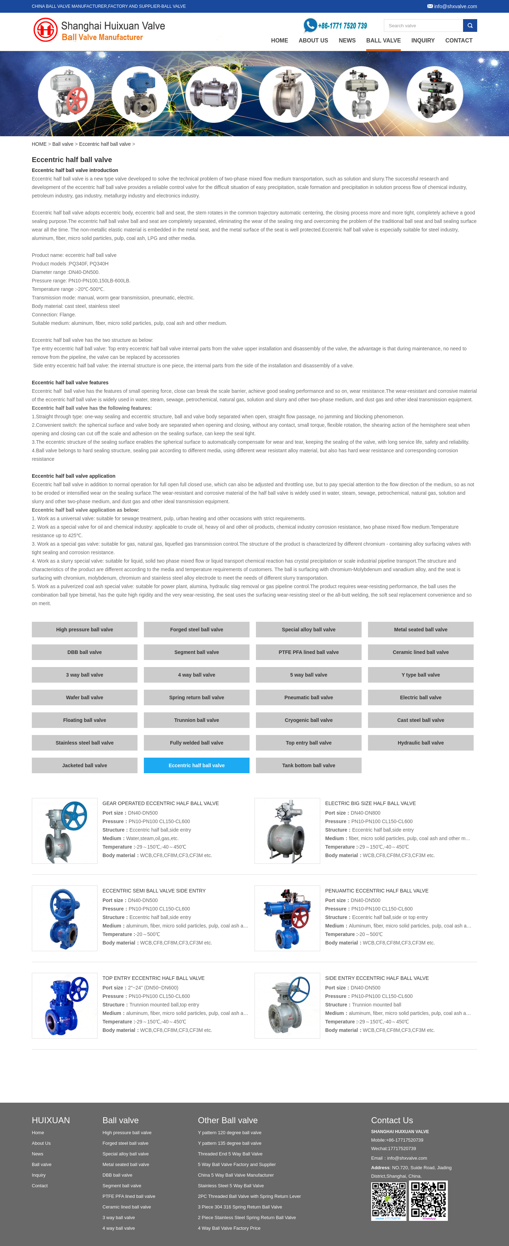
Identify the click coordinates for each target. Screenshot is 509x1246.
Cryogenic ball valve (309, 720)
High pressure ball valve (84, 629)
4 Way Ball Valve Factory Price (229, 1228)
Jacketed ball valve (84, 765)
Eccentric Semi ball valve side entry (154, 891)
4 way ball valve (196, 675)
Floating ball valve (84, 720)
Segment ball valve (196, 652)
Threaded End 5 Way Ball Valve (230, 1153)
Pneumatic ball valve (309, 697)
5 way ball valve (308, 675)
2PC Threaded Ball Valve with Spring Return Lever (249, 1196)
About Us (313, 41)
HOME (39, 144)
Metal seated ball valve (420, 629)
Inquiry (423, 41)
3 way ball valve (84, 675)
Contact (459, 41)
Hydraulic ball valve (421, 743)
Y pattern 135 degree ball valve (230, 1143)
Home (38, 1132)
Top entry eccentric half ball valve (154, 978)
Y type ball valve (421, 675)
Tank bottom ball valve (308, 765)
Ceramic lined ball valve (421, 652)
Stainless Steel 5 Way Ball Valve (231, 1185)
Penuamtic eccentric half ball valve (376, 891)
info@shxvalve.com (407, 1158)
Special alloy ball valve (309, 629)
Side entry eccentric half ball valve (377, 978)
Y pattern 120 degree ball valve (230, 1132)
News (347, 41)
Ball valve (383, 41)
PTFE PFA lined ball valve (309, 652)
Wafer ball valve (84, 697)
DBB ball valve (85, 652)
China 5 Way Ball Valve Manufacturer (236, 1175)
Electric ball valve (421, 697)
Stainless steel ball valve (84, 743)
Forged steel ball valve (196, 629)
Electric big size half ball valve (370, 803)
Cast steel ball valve (420, 720)
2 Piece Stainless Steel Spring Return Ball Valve (247, 1217)
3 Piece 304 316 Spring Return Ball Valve (240, 1207)
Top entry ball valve (309, 743)
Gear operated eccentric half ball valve (161, 803)
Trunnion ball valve (196, 720)
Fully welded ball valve (196, 743)
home (279, 41)
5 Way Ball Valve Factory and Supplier (237, 1164)
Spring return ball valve (196, 697)
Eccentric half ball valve (105, 144)
